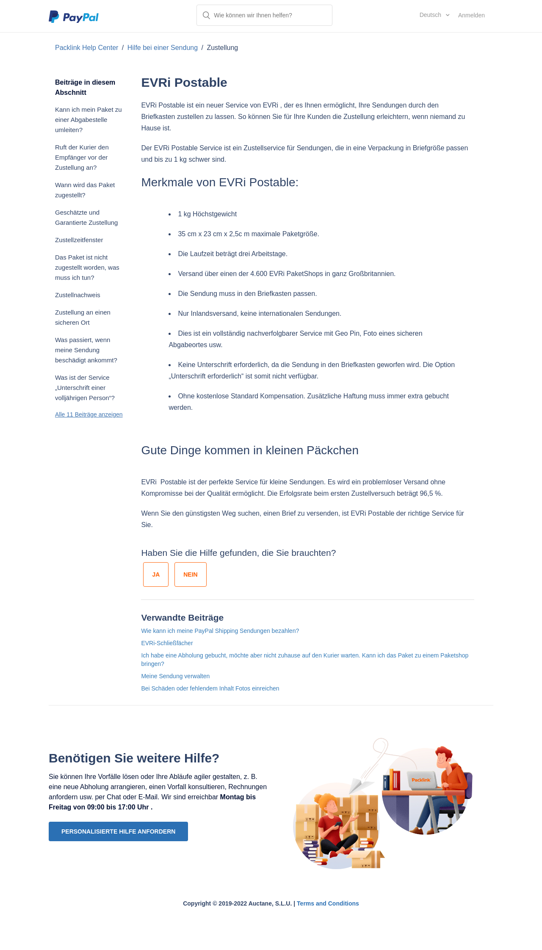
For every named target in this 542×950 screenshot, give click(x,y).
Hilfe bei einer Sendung (163, 47)
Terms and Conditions (328, 903)
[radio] (156, 574)
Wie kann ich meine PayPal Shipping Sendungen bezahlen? (220, 630)
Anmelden (471, 15)
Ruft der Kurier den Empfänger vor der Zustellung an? (82, 157)
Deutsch (431, 14)
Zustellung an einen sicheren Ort (83, 317)
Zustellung (222, 47)
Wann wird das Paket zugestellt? (85, 190)
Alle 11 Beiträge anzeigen (89, 414)
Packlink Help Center (87, 47)
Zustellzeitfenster (79, 239)
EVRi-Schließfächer (167, 643)
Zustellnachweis (77, 294)
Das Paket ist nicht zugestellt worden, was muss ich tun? (87, 267)
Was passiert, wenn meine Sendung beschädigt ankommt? (86, 350)
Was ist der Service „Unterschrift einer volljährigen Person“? (85, 387)
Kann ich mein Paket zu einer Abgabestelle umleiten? (88, 119)
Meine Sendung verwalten (175, 676)
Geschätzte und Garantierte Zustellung (86, 217)
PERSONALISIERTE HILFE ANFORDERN (118, 831)
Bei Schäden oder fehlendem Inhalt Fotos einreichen (210, 688)
